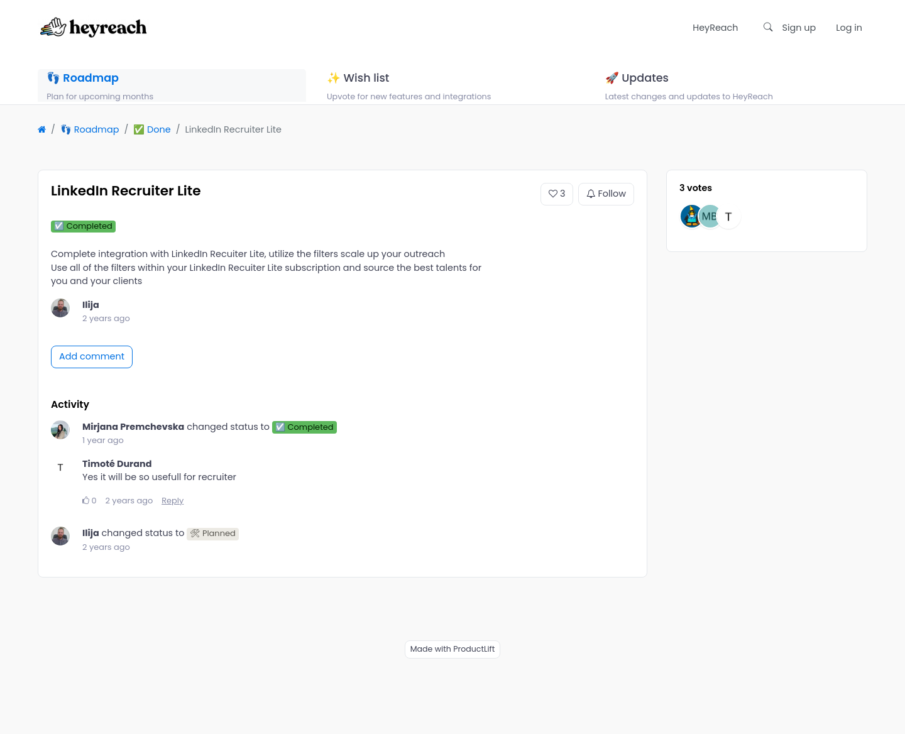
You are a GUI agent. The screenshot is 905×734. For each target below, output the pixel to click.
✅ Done (151, 144)
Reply (173, 516)
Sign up (799, 27)
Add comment (91, 371)
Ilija (90, 319)
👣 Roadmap (89, 144)
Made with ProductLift (452, 663)
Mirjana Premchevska (133, 441)
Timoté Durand (116, 478)
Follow (606, 209)
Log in (849, 27)
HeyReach (715, 27)
